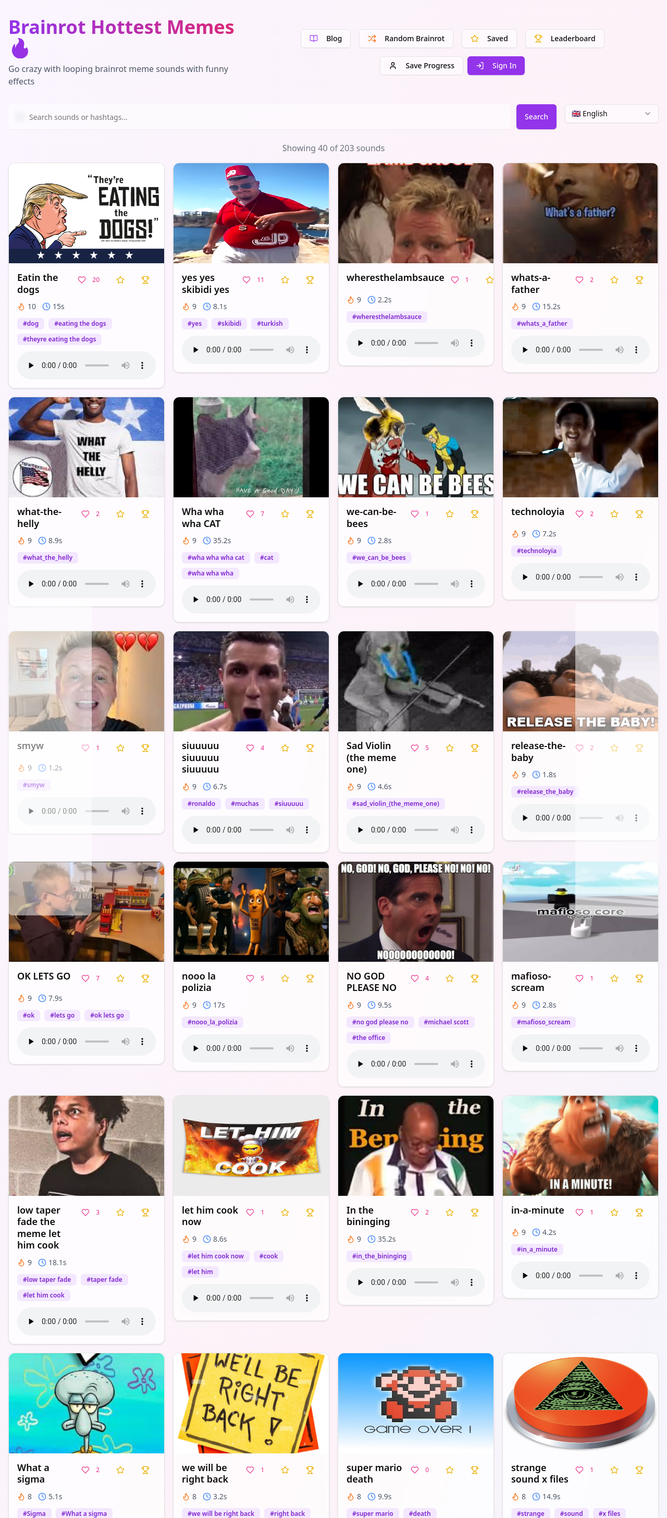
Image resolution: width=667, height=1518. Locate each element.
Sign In (496, 65)
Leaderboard (565, 38)
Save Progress (421, 65)
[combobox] (612, 113)
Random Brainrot (406, 38)
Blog (326, 38)
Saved (489, 38)
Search (536, 116)
